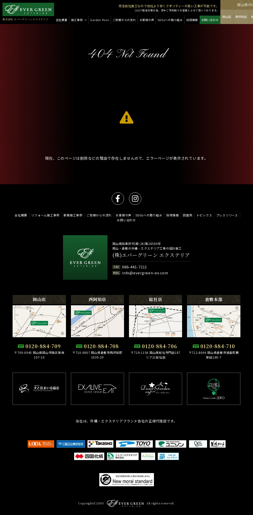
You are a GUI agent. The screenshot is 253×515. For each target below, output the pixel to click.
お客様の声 (123, 215)
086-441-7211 (134, 266)
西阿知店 (241, 17)
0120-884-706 (159, 346)
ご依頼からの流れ (99, 215)
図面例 (187, 215)
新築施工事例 (73, 215)
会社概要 (21, 215)
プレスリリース (227, 215)
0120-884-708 (101, 346)
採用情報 (172, 215)
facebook (118, 198)
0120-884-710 (217, 346)
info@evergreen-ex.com (145, 272)
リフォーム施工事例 (45, 215)
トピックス (204, 215)
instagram (135, 198)
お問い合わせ (126, 220)
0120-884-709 (43, 346)
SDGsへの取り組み (148, 215)
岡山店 (226, 17)
